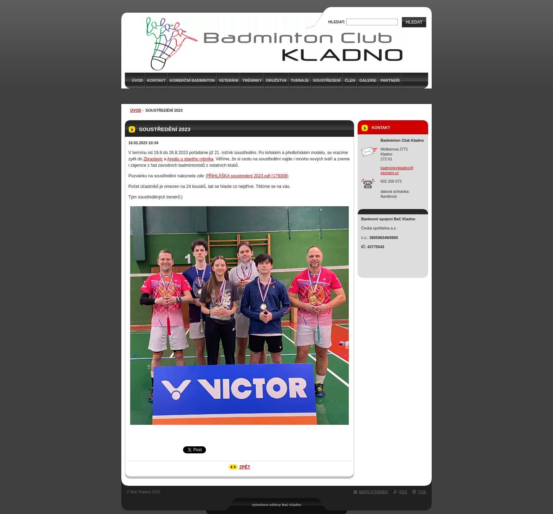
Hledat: (336, 22)
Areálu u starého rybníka (190, 159)
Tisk (422, 492)
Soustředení (327, 80)
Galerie (367, 80)
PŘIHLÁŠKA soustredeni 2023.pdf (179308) (247, 175)
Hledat (414, 22)
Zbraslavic (153, 159)
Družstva (276, 80)
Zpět (244, 467)
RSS (403, 492)
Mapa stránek (373, 492)
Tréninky (252, 80)
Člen (350, 80)
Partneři (390, 80)
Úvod (135, 110)
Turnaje (300, 80)
